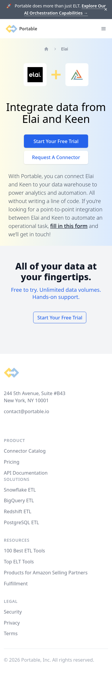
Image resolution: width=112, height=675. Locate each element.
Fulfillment (16, 583)
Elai (64, 49)
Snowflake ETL (20, 490)
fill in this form (69, 225)
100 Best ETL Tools (24, 550)
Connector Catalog (25, 451)
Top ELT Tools (19, 561)
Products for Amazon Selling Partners (46, 572)
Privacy (12, 622)
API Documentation (26, 473)
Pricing (11, 462)
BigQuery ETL (19, 500)
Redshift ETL (17, 511)
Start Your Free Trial (56, 141)
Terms (11, 633)
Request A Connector (56, 157)
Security (13, 612)
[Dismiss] (106, 9)
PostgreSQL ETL (21, 522)
